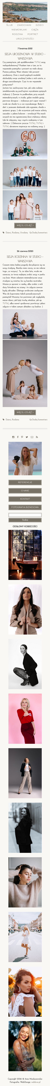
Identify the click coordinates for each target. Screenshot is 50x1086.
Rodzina (17, 34)
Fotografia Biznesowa (25, 507)
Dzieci (40, 25)
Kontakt (25, 499)
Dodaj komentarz (39, 233)
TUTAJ (37, 62)
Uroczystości (25, 39)
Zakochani (24, 25)
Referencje (25, 482)
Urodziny (24, 233)
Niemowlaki (19, 30)
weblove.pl (35, 1082)
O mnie (25, 491)
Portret (32, 34)
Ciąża (35, 30)
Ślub (9, 25)
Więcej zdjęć (26, 226)
